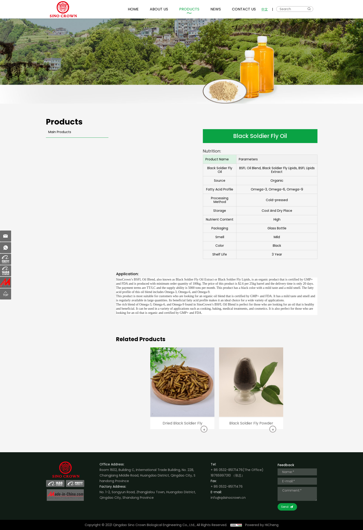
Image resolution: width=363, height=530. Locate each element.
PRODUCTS (189, 9)
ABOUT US (159, 9)
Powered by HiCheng (262, 525)
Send (284, 507)
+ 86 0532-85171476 (227, 470)
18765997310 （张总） (228, 475)
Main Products (57, 132)
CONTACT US (244, 9)
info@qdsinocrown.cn (228, 497)
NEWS (215, 9)
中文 (264, 9)
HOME (133, 9)
